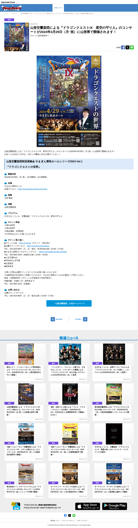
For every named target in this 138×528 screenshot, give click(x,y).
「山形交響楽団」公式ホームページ (69, 303)
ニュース (14, 13)
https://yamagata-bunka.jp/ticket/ (53, 252)
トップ (6, 13)
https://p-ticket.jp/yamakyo (38, 246)
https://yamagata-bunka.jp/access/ (32, 189)
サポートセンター (82, 520)
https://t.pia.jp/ (25, 243)
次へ (78, 319)
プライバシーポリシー (68, 520)
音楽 (9, 19)
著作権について (55, 520)
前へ (60, 319)
